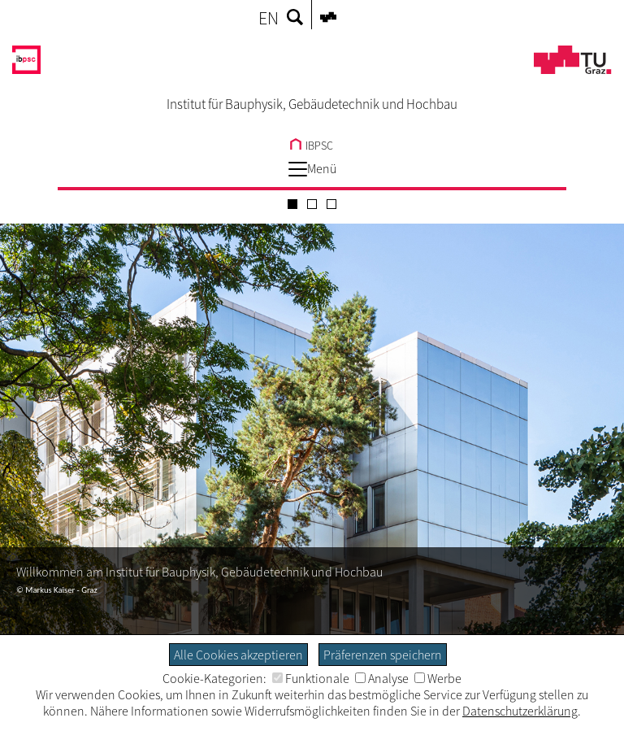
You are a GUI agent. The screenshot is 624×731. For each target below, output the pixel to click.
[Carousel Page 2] (312, 204)
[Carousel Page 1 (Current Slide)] (292, 204)
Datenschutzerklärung (520, 711)
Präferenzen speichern (382, 654)
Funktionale (310, 678)
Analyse (382, 678)
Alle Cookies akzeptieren (238, 654)
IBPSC (311, 145)
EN (268, 18)
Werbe (438, 678)
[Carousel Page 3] (331, 204)
